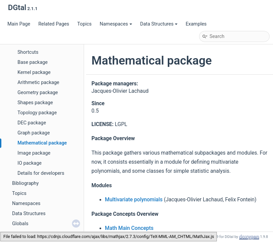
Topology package (37, 113)
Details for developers (40, 173)
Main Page (18, 24)
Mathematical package (42, 143)
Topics (84, 24)
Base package (32, 62)
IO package (29, 163)
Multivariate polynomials (134, 200)
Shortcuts (27, 52)
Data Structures (159, 24)
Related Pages (53, 24)
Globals (20, 224)
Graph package (33, 133)
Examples (196, 24)
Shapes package (35, 103)
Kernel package (33, 72)
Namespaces (116, 24)
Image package (33, 153)
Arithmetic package (38, 82)
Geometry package (37, 92)
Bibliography (25, 183)
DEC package (31, 123)
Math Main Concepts (129, 228)
